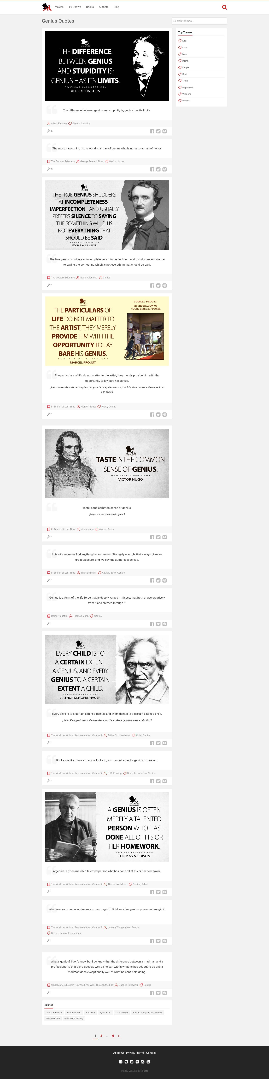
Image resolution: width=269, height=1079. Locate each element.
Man (184, 54)
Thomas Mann (88, 572)
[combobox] (199, 21)
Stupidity (85, 123)
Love (184, 47)
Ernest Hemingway (74, 1018)
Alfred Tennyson (54, 1012)
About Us (118, 1052)
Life (184, 40)
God (184, 74)
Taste (111, 529)
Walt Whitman (74, 1012)
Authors (104, 7)
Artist (104, 406)
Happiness (187, 87)
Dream (54, 933)
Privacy (130, 1052)
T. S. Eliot (90, 1012)
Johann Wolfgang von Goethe (123, 927)
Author (105, 572)
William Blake (53, 1018)
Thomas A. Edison (117, 884)
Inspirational (74, 933)
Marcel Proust (88, 406)
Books (90, 7)
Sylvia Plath (105, 1012)
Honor (121, 161)
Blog (116, 7)
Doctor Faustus (59, 616)
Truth (185, 80)
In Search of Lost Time (63, 406)
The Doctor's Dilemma (63, 161)
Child (139, 735)
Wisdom (186, 93)
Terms (140, 1052)
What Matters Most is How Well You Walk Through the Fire (82, 985)
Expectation (140, 773)
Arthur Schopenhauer (119, 735)
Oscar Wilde (122, 1012)
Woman (186, 100)
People (186, 67)
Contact (151, 1052)
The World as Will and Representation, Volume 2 (76, 735)
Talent (145, 884)
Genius (76, 123)
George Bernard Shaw (91, 161)
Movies (59, 7)
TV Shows (75, 7)
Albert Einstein (59, 123)
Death (185, 60)
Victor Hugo (87, 529)
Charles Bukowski (128, 985)
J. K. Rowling (114, 773)
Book (113, 572)
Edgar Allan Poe (88, 277)
